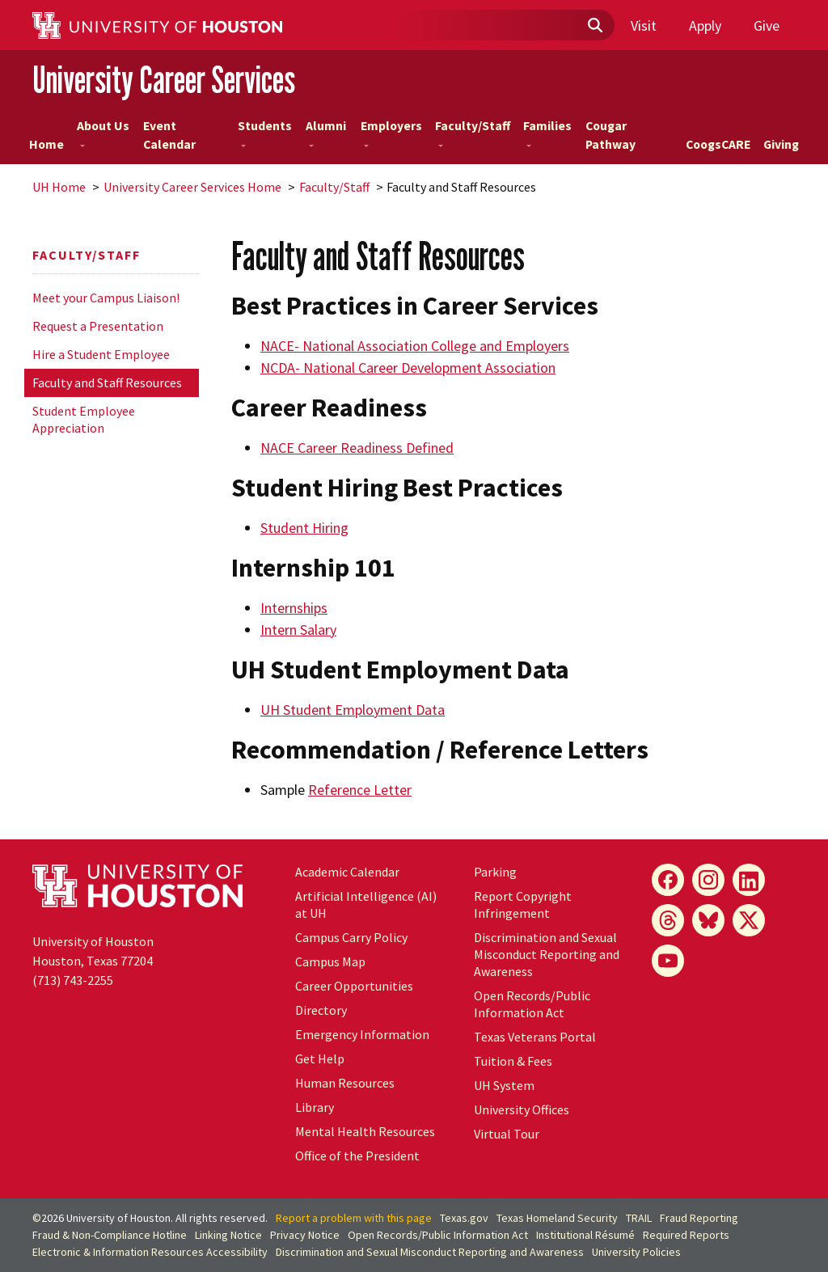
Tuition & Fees (513, 1061)
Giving (781, 144)
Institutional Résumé (585, 1235)
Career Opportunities (354, 986)
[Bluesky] (708, 920)
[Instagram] (708, 880)
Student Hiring (304, 527)
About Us (103, 132)
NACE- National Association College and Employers (414, 345)
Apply (705, 25)
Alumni (326, 132)
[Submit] (594, 26)
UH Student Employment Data (352, 709)
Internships (293, 607)
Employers (391, 132)
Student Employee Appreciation (83, 419)
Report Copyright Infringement (523, 904)
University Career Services (163, 79)
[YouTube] (668, 960)
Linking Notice (228, 1235)
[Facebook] (668, 880)
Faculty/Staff (472, 132)
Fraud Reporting (699, 1218)
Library (314, 1107)
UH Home (59, 187)
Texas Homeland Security (557, 1218)
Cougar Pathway (610, 135)
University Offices (521, 1109)
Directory (321, 1010)
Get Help (319, 1058)
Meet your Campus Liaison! (106, 297)
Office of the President (357, 1155)
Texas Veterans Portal (535, 1037)
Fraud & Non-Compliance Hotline (109, 1235)
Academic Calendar (347, 872)
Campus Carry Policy (351, 937)
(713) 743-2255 (72, 980)
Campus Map (330, 961)
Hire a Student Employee (101, 354)
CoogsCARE (718, 144)
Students (265, 132)
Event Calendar (169, 135)
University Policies (636, 1252)
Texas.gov (464, 1218)
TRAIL (639, 1218)
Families (547, 132)
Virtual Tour (506, 1134)
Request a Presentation (97, 326)
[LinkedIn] (749, 880)
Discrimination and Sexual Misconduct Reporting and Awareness (546, 954)
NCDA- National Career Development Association (408, 367)
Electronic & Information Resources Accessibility (150, 1252)
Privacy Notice (305, 1235)
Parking (495, 872)
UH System (504, 1085)
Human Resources (345, 1083)
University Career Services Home (192, 187)
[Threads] (668, 920)
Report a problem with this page (354, 1218)
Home (46, 144)
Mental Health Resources (365, 1131)
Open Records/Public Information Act (532, 1004)
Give (766, 25)
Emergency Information (362, 1034)
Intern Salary (298, 629)
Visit (644, 25)
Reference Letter (360, 789)
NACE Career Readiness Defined (357, 447)
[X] (749, 920)
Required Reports (686, 1235)
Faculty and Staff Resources (107, 382)
